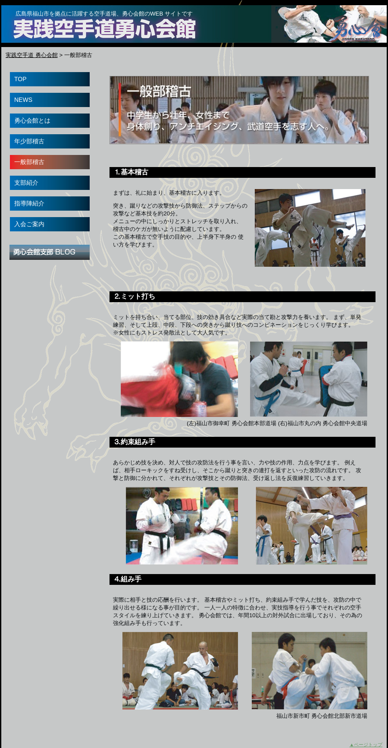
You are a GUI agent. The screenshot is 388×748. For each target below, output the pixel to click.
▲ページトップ (365, 744)
